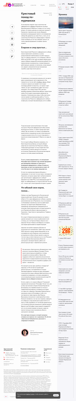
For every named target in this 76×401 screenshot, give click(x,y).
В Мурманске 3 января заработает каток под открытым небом (65, 103)
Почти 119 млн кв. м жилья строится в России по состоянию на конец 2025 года (66, 259)
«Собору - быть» (41, 82)
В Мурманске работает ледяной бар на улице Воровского (65, 205)
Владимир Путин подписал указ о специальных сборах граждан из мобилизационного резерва (65, 342)
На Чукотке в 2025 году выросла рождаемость (65, 281)
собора (32, 26)
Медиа (43, 5)
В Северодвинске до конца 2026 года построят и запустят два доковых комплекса (66, 302)
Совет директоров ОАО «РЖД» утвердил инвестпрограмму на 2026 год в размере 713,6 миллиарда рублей (66, 141)
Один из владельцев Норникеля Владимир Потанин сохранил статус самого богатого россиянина (66, 56)
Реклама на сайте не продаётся (8, 364)
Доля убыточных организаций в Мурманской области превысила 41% (65, 155)
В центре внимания (52, 5)
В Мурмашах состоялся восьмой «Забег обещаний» (65, 43)
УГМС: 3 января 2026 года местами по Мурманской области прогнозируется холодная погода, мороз (66, 78)
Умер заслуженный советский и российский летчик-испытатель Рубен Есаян (66, 115)
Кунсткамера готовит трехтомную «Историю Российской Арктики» (65, 314)
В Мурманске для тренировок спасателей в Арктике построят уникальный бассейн (66, 216)
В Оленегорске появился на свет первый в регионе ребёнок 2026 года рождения (66, 91)
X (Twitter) (48, 359)
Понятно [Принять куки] (56, 395)
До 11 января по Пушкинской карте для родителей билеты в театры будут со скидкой (66, 193)
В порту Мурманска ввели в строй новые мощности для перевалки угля (66, 247)
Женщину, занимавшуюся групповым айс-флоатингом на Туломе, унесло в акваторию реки (66, 127)
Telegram (48, 357)
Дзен (47, 355)
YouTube (48, 362)
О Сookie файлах (25, 365)
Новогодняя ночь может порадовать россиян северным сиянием (65, 271)
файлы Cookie (30, 394)
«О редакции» (17, 373)
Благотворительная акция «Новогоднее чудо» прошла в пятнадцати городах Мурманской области (66, 358)
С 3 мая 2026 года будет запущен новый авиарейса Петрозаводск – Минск (66, 290)
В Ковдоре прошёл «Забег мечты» (66, 68)
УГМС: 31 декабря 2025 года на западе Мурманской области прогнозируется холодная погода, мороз (66, 327)
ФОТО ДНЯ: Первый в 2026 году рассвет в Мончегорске (65, 32)
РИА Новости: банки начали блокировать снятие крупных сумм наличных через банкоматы (65, 179)
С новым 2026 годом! (65, 238)
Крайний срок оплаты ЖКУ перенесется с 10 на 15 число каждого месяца (66, 167)
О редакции (7, 361)
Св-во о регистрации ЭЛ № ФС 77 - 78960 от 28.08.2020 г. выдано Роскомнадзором (31, 355)
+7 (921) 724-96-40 (10, 357)
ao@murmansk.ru (9, 359)
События (33, 5)
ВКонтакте (48, 353)
